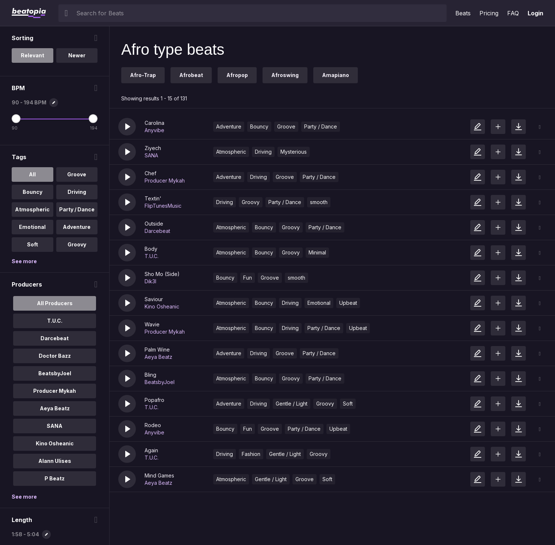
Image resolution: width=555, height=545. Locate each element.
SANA (151, 155)
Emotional (318, 303)
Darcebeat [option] (55, 338)
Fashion (251, 454)
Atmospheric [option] (32, 209)
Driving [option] (77, 192)
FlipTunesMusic (163, 206)
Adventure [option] (77, 227)
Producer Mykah (165, 180)
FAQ (513, 13)
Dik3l (150, 281)
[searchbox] (259, 13)
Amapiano (335, 75)
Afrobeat (191, 75)
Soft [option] (32, 244)
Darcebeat (157, 231)
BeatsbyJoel (160, 382)
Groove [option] (76, 174)
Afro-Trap (143, 75)
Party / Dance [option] (77, 209)
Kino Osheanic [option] (55, 443)
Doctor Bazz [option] (55, 356)
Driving (263, 152)
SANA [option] (54, 426)
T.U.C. (151, 256)
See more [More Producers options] (24, 497)
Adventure (228, 126)
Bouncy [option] (32, 192)
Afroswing (285, 75)
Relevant (32, 55)
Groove (286, 126)
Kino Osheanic (162, 306)
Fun (247, 278)
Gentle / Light (291, 403)
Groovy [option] (77, 244)
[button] (127, 126)
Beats (463, 13)
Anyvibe (154, 130)
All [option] (32, 174)
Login (535, 13)
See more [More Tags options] (24, 261)
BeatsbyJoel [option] (54, 373)
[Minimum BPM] (16, 118)
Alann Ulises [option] (54, 461)
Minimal (317, 252)
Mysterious (293, 152)
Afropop (237, 75)
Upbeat (348, 303)
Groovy (251, 202)
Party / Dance (320, 126)
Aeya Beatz (158, 357)
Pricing (488, 13)
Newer (76, 55)
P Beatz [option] (55, 478)
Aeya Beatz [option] (55, 408)
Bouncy (259, 126)
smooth (319, 202)
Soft (348, 403)
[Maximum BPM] (93, 118)
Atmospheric (231, 152)
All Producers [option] (55, 303)
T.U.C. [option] (54, 321)
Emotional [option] (32, 227)
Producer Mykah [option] (54, 391)
